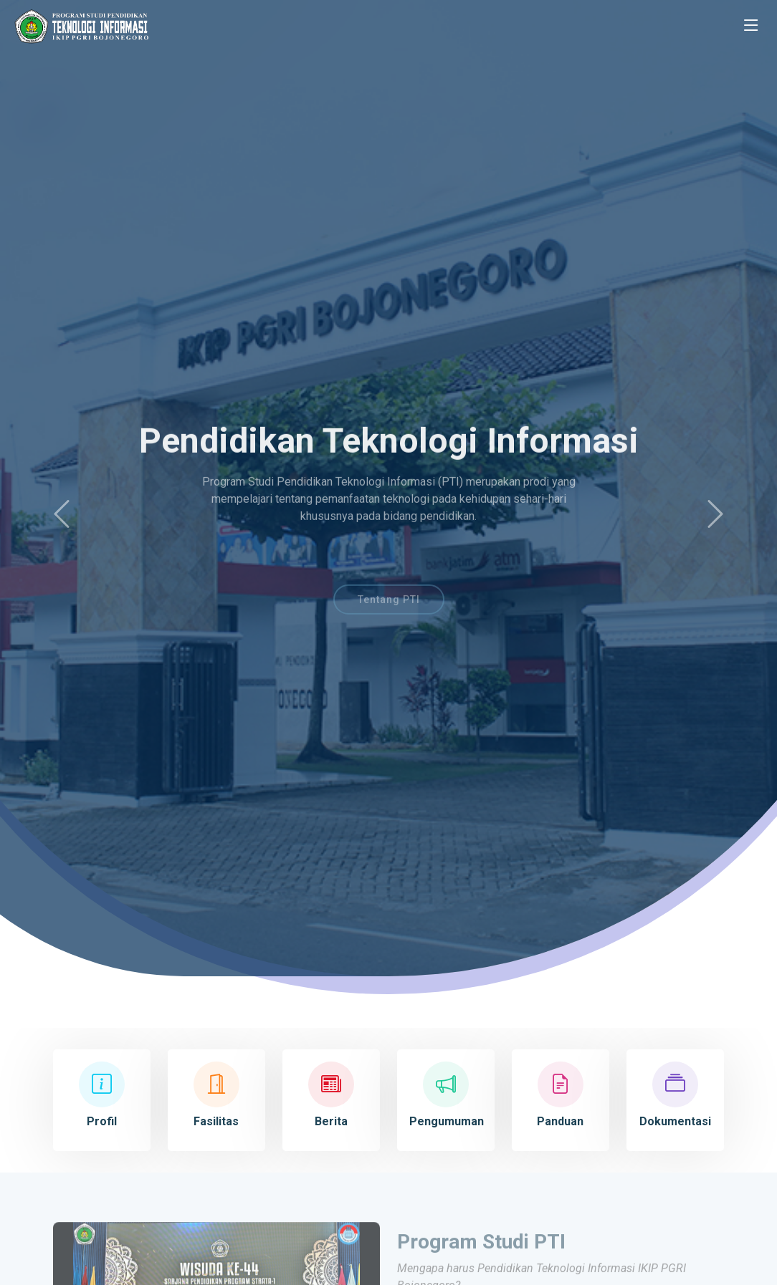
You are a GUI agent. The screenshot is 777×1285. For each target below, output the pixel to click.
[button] (61, 514)
